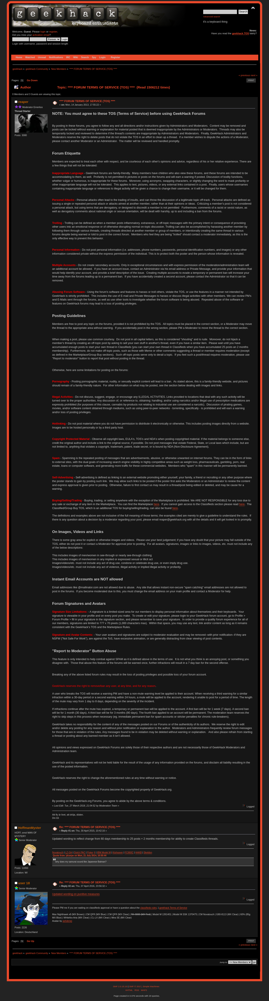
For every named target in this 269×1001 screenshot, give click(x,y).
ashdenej (67, 921)
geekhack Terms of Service (173, 907)
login (43, 31)
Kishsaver (118, 852)
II (94, 852)
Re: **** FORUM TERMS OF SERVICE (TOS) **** (89, 827)
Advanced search (211, 16)
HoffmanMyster (29, 828)
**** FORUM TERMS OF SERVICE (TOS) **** (87, 101)
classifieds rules (148, 907)
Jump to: (224, 962)
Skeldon (148, 852)
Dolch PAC (79, 852)
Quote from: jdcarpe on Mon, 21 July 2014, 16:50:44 (79, 855)
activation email (40, 35)
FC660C (129, 852)
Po (88, 852)
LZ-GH (68, 852)
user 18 (24, 883)
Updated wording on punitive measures (76, 894)
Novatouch (57, 852)
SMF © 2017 (135, 986)
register (53, 31)
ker (91, 852)
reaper (23, 102)
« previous (244, 75)
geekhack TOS (240, 33)
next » (254, 75)
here (156, 504)
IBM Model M (104, 852)
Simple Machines (151, 986)
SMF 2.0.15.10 (120, 986)
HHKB (138, 852)
